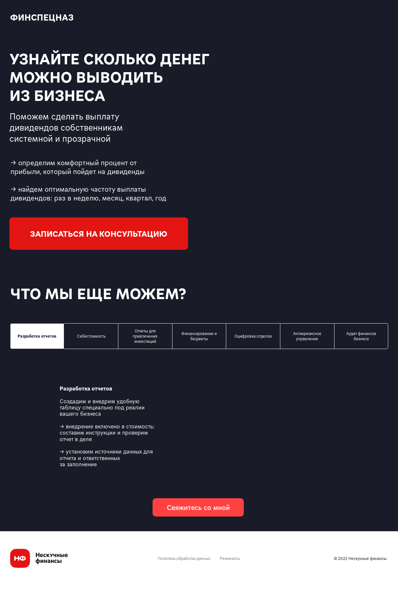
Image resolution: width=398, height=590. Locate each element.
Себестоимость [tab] (91, 336)
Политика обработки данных (184, 558)
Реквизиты (230, 558)
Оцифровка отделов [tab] (253, 336)
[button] (98, 233)
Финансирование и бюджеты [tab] (199, 336)
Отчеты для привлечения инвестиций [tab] (145, 336)
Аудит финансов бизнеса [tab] (361, 336)
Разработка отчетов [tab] (37, 336)
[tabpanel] (199, 427)
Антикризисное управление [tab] (307, 336)
